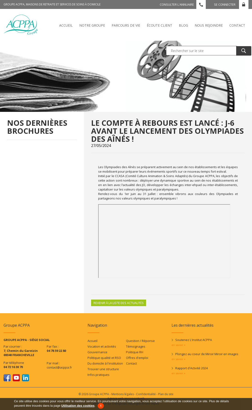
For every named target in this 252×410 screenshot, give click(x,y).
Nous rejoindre (209, 25)
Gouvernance (97, 352)
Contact (237, 25)
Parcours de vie (126, 25)
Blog (183, 25)
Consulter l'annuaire (177, 4)
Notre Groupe (92, 25)
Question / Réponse (140, 341)
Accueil (66, 25)
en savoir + (178, 345)
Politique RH (134, 352)
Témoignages (135, 346)
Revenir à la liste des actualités (118, 303)
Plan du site (165, 394)
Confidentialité (146, 394)
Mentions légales (122, 394)
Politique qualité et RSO (104, 358)
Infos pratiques (98, 375)
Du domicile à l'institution (105, 363)
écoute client (159, 25)
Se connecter (224, 4)
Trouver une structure (103, 369)
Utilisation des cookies (78, 405)
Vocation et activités (102, 346)
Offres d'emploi (137, 358)
